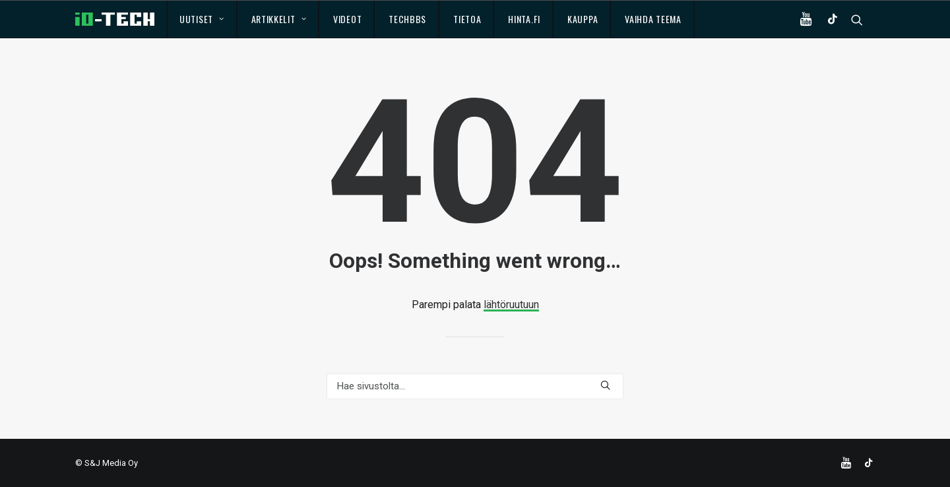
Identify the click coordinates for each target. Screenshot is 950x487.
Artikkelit (279, 19)
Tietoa (467, 19)
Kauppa (582, 19)
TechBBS (407, 19)
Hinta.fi (524, 19)
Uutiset (201, 19)
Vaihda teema (653, 19)
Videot (347, 19)
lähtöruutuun (511, 304)
